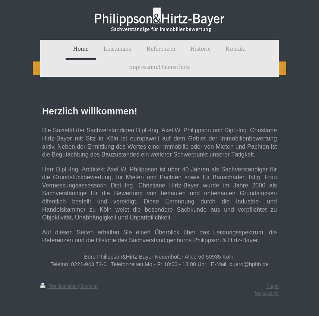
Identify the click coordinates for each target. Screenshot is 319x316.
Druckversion (59, 286)
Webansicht (267, 293)
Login (272, 286)
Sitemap (89, 286)
